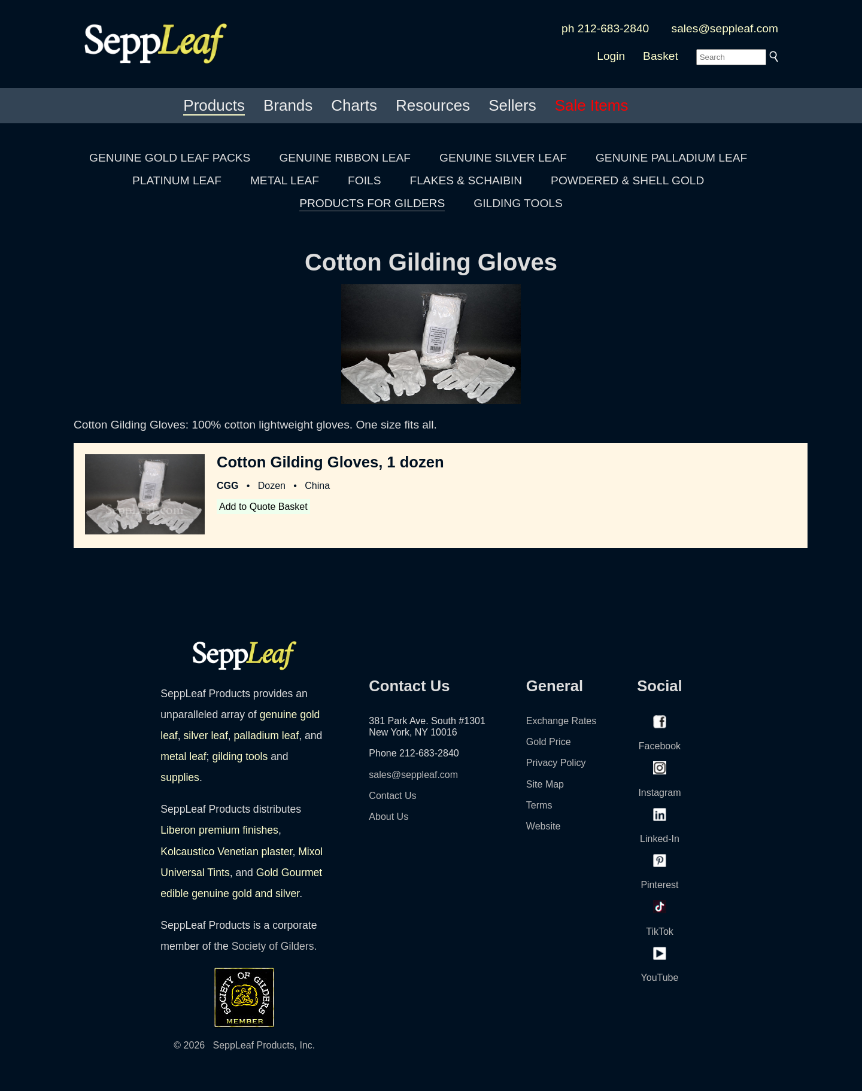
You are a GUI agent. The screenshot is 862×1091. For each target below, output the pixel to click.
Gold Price (548, 742)
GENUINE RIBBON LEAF (345, 157)
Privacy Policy (556, 763)
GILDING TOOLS (518, 203)
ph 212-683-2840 (605, 28)
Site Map (545, 784)
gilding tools (240, 756)
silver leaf (205, 735)
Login (611, 56)
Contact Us (392, 796)
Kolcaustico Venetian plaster (226, 852)
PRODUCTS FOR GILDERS (372, 203)
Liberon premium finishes (219, 830)
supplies (179, 777)
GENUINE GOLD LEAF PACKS (169, 157)
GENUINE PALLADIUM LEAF (671, 157)
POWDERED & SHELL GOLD (627, 180)
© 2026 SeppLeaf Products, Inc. (244, 1045)
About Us (388, 817)
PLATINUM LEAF (176, 180)
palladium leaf (266, 735)
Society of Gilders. (274, 946)
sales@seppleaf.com (725, 28)
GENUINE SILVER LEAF (503, 157)
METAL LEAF (284, 180)
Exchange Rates (561, 721)
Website (543, 826)
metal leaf (183, 756)
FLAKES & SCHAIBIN (465, 180)
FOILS (364, 180)
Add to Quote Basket (263, 507)
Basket (660, 56)
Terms (539, 805)
